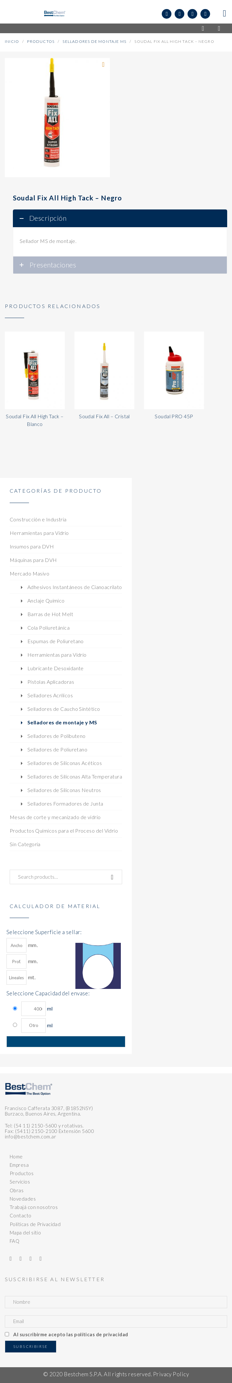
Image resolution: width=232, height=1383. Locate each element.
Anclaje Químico (46, 600)
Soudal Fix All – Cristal (104, 416)
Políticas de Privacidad (35, 1224)
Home (16, 1156)
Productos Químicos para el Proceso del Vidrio (64, 830)
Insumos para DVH (32, 546)
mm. (22, 945)
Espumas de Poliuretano (55, 641)
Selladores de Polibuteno (56, 736)
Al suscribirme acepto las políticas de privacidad (70, 1334)
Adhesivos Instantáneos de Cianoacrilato (74, 587)
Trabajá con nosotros (34, 1207)
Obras (17, 1190)
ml (37, 1008)
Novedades (23, 1199)
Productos (40, 41)
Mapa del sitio (25, 1232)
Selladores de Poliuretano (57, 749)
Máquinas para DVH (33, 560)
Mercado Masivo (29, 573)
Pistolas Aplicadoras (50, 682)
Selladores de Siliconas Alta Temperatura (74, 776)
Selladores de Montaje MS (94, 41)
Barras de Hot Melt (50, 614)
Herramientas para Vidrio (39, 533)
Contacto (21, 1215)
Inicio (12, 41)
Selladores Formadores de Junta (65, 803)
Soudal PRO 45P (174, 416)
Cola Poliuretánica (48, 627)
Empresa (19, 1165)
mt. (20, 977)
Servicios (20, 1182)
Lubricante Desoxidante (55, 668)
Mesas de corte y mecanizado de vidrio (55, 817)
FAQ (14, 1241)
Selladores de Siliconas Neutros (64, 790)
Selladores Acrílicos (50, 695)
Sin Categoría (25, 844)
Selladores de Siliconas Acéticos (64, 763)
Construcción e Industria (38, 519)
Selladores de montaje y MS (62, 722)
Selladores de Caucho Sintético (63, 709)
